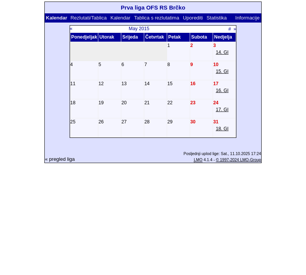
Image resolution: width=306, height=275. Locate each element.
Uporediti (193, 18)
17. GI (222, 109)
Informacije (247, 18)
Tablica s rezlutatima (156, 18)
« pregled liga (60, 159)
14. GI (222, 52)
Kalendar (120, 18)
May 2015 (139, 28)
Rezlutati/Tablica (88, 18)
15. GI (222, 71)
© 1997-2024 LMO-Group (238, 160)
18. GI (222, 128)
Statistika (217, 18)
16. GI (222, 90)
